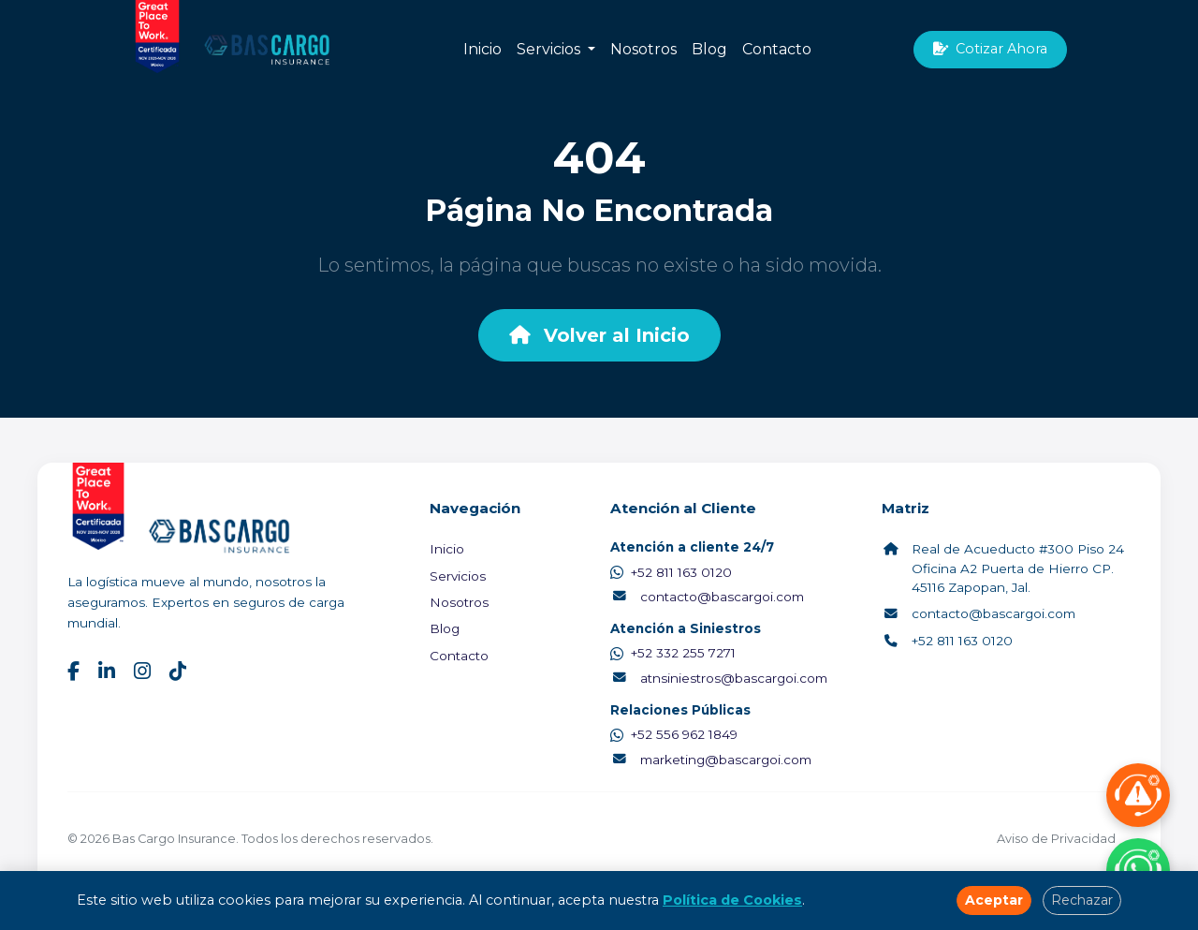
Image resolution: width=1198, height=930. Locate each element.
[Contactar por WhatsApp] (1138, 870)
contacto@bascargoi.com (707, 596)
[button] (591, 49)
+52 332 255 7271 (673, 652)
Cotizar (990, 48)
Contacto (776, 49)
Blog (709, 49)
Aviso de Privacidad (1056, 839)
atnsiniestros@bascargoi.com (718, 678)
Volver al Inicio (599, 335)
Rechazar (1082, 900)
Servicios (548, 49)
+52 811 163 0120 (671, 572)
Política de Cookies (732, 900)
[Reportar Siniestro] (1138, 795)
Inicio (482, 49)
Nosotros (643, 49)
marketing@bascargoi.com (710, 759)
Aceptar (994, 900)
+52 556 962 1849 (674, 734)
